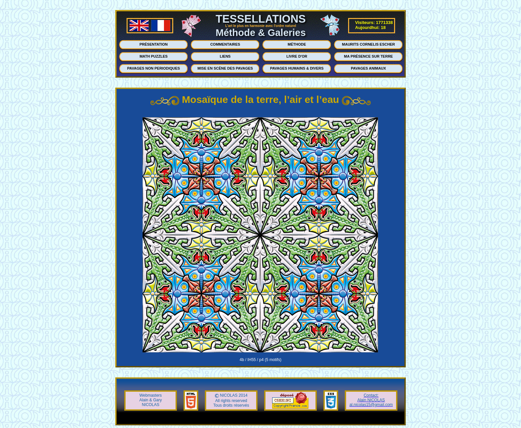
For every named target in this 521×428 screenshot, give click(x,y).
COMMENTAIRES (225, 44)
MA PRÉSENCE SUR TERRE (368, 56)
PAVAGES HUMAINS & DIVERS (297, 68)
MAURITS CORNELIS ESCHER (368, 44)
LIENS (225, 56)
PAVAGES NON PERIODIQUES (153, 68)
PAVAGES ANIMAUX (368, 68)
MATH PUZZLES (154, 56)
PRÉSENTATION (154, 44)
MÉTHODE (297, 44)
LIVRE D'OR (296, 56)
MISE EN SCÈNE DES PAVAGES (225, 68)
